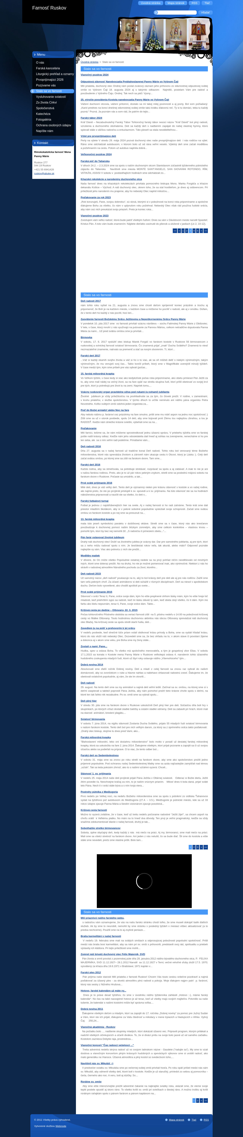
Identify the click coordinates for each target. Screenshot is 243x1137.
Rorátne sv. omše (91, 1081)
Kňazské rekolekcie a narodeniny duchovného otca (111, 179)
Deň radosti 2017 (91, 300)
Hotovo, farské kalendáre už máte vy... (103, 990)
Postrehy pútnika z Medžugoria (99, 791)
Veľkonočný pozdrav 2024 (96, 154)
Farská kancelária (48, 68)
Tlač (194, 1119)
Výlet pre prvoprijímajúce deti (98, 136)
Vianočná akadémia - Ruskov (98, 1027)
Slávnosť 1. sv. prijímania (96, 773)
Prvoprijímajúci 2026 (49, 79)
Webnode (60, 1126)
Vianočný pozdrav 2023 (94, 215)
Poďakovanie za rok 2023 (96, 197)
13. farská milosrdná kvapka (97, 519)
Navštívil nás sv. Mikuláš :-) (97, 1063)
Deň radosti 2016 (91, 446)
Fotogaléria (43, 119)
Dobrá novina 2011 (92, 1008)
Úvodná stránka (89, 62)
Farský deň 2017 (90, 355)
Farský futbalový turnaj (94, 500)
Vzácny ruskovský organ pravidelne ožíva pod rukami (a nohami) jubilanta (125, 391)
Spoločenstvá (45, 108)
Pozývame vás (46, 85)
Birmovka (86, 337)
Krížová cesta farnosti (94, 810)
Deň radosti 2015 (91, 573)
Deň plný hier (89, 700)
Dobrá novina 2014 (92, 664)
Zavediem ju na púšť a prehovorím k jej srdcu (108, 628)
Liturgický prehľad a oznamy (55, 74)
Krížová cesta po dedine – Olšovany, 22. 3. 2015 (109, 610)
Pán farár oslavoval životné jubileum (102, 537)
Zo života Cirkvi (46, 102)
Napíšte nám (44, 131)
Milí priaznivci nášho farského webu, (102, 918)
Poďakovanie (88, 428)
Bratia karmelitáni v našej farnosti (101, 936)
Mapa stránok (176, 1119)
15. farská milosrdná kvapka (97, 373)
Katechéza (43, 113)
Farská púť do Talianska (95, 161)
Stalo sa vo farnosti (49, 91)
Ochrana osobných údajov (53, 125)
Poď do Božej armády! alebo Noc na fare (105, 410)
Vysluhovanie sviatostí (51, 96)
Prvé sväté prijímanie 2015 (96, 591)
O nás (40, 62)
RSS (206, 1119)
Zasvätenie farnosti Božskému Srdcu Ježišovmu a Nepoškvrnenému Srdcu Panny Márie (133, 319)
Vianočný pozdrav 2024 (94, 74)
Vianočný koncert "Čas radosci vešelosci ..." (107, 1045)
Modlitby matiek (90, 555)
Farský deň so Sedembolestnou (100, 755)
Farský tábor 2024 (91, 117)
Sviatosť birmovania (93, 719)
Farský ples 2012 (91, 972)
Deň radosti (88, 682)
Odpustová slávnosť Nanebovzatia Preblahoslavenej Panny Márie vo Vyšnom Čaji (129, 81)
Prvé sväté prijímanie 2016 (96, 482)
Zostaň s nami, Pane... (94, 646)
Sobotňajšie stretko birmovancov (100, 828)
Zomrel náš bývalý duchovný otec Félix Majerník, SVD (113, 954)
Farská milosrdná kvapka (96, 737)
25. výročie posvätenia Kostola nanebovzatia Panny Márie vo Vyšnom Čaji (125, 99)
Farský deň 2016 (90, 464)
